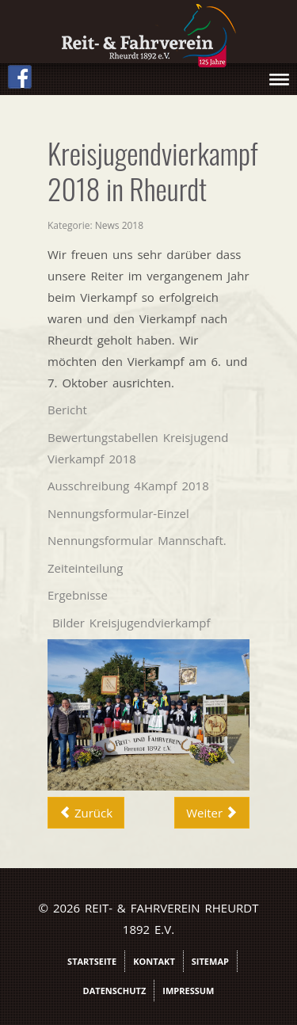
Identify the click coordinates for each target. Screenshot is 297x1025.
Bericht (67, 409)
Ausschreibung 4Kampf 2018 (128, 485)
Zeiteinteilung (85, 568)
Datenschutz (115, 990)
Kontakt (154, 961)
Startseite (91, 961)
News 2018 (119, 225)
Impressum (188, 990)
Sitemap (210, 961)
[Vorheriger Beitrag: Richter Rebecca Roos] (86, 813)
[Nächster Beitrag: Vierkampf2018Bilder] (211, 813)
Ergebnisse (78, 595)
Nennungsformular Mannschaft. (137, 540)
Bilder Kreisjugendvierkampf (131, 623)
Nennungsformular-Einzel (118, 513)
